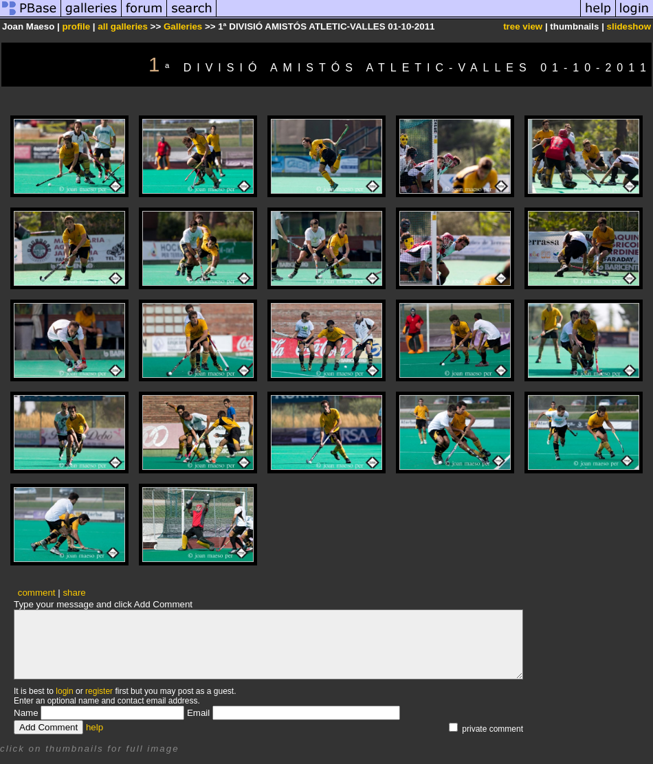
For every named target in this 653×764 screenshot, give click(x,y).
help (94, 727)
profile (76, 26)
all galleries (123, 26)
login (64, 691)
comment (37, 592)
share (74, 592)
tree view (522, 26)
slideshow (629, 26)
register (99, 691)
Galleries (183, 26)
